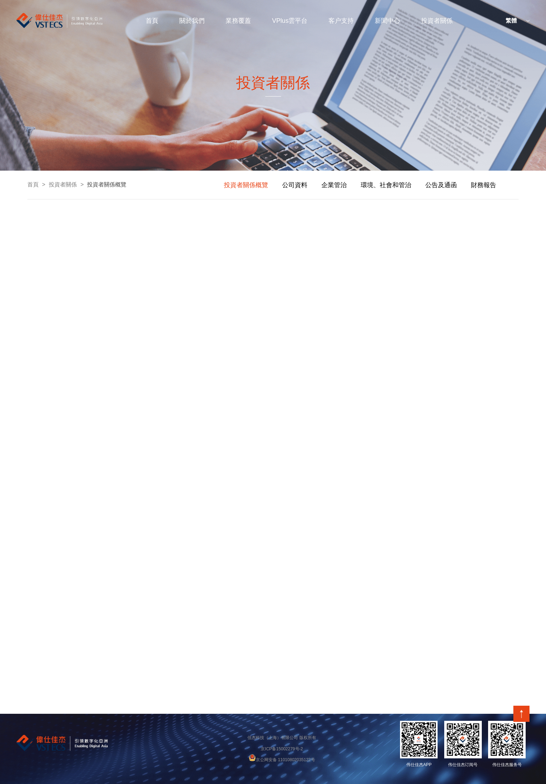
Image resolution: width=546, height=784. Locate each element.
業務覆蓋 (238, 20)
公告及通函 (441, 185)
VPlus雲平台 (289, 20)
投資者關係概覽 (106, 184)
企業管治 (334, 185)
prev (208, 185)
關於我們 (192, 20)
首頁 (152, 20)
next (510, 185)
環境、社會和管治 (386, 185)
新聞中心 (387, 20)
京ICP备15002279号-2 (282, 748)
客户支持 (341, 20)
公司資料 (294, 185)
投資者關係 (437, 20)
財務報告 (483, 185)
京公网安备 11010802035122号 (282, 759)
